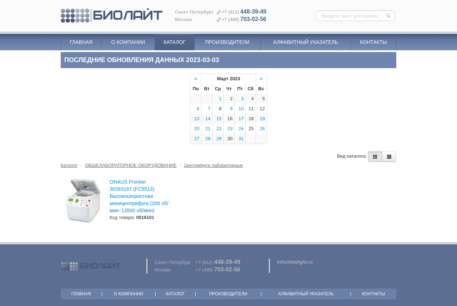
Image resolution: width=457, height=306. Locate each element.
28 (207, 138)
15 (218, 118)
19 (262, 118)
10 (240, 108)
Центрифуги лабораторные (213, 165)
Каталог (175, 42)
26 (262, 128)
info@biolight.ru (295, 262)
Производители (227, 42)
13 (196, 118)
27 (196, 138)
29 (218, 138)
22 (218, 128)
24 (240, 128)
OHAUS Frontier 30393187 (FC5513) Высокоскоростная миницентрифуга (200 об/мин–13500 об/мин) (139, 196)
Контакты (373, 42)
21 (207, 128)
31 (240, 138)
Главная (81, 42)
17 (240, 118)
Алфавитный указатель (305, 42)
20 (196, 128)
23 (229, 128)
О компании (128, 42)
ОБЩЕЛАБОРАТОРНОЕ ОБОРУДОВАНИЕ (130, 165)
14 (207, 118)
